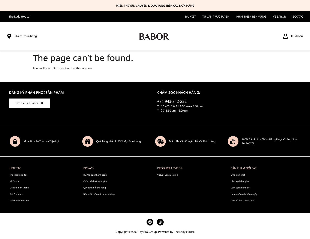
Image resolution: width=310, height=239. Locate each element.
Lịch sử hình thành (19, 187)
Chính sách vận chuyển (95, 180)
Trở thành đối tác (18, 174)
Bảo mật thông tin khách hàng (99, 193)
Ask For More (16, 193)
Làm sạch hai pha (240, 180)
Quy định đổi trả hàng (94, 187)
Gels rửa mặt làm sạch (242, 200)
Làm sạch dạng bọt (240, 187)
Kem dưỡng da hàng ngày (244, 193)
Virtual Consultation (167, 174)
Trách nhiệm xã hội (19, 200)
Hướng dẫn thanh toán (95, 174)
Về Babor (14, 180)
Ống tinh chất (238, 174)
